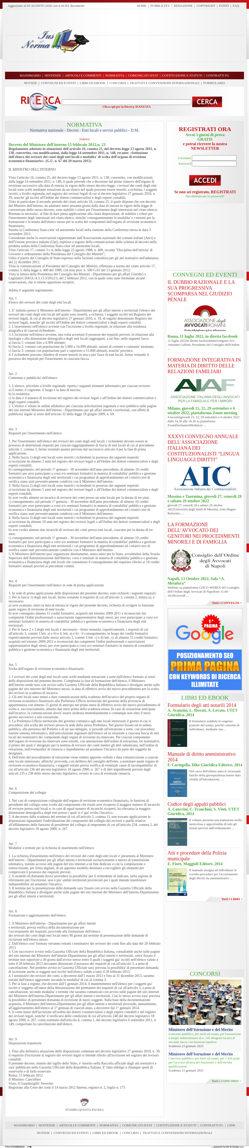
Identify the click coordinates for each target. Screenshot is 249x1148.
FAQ (236, 6)
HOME (141, 6)
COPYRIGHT (206, 6)
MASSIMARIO (24, 1125)
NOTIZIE (30, 83)
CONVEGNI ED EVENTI (58, 83)
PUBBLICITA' (160, 6)
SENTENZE (47, 1125)
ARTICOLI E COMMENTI (77, 1125)
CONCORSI (117, 83)
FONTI (224, 6)
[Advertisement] (168, 40)
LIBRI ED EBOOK (93, 83)
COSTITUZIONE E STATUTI (176, 1125)
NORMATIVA (108, 1125)
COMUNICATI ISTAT (137, 1125)
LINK (231, 1125)
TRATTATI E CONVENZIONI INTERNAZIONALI (164, 83)
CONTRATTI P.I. (211, 1125)
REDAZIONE (183, 6)
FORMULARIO (214, 83)
